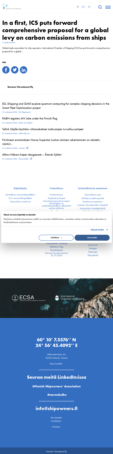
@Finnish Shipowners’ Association (56, 385)
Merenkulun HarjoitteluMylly (92, 208)
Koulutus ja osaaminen (93, 201)
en (83, 6)
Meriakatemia (56, 250)
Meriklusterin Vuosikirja (56, 243)
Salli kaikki (92, 237)
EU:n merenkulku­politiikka (20, 198)
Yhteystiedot (92, 255)
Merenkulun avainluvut (20, 201)
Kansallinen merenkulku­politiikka (20, 195)
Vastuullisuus (56, 188)
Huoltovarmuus (56, 195)
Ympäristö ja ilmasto (56, 198)
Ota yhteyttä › (56, 416)
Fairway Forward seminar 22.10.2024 (56, 254)
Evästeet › (56, 425)
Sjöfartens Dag (56, 247)
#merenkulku (57, 393)
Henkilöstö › (56, 419)
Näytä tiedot (97, 229)
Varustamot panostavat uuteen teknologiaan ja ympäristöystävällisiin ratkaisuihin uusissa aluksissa (56, 204)
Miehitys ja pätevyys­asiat (92, 198)
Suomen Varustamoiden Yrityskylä (93, 205)
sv (89, 6)
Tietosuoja (92, 252)
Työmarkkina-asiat (92, 195)
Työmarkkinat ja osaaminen (92, 188)
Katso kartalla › (56, 362)
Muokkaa (56, 237)
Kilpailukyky (20, 188)
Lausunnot (92, 245)
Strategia (93, 248)
